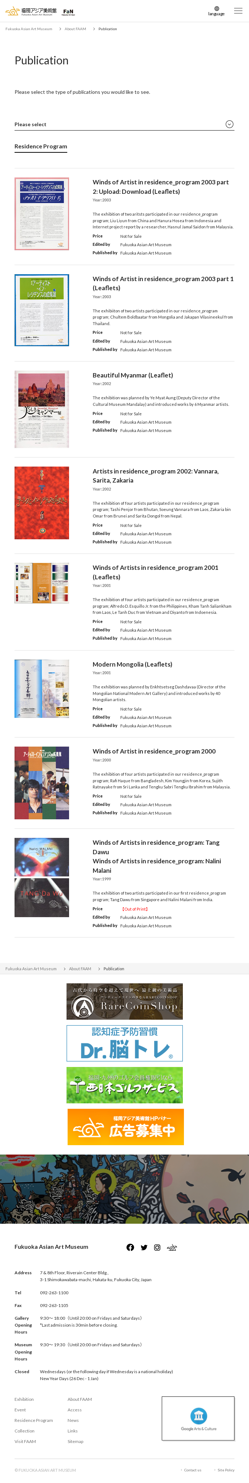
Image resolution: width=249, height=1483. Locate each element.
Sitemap (75, 1441)
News (73, 1420)
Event (20, 1409)
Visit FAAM (25, 1441)
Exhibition (24, 1399)
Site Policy (226, 1470)
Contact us (192, 1470)
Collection (25, 1431)
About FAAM (80, 1399)
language (216, 13)
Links (73, 1431)
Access (75, 1409)
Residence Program (34, 1420)
